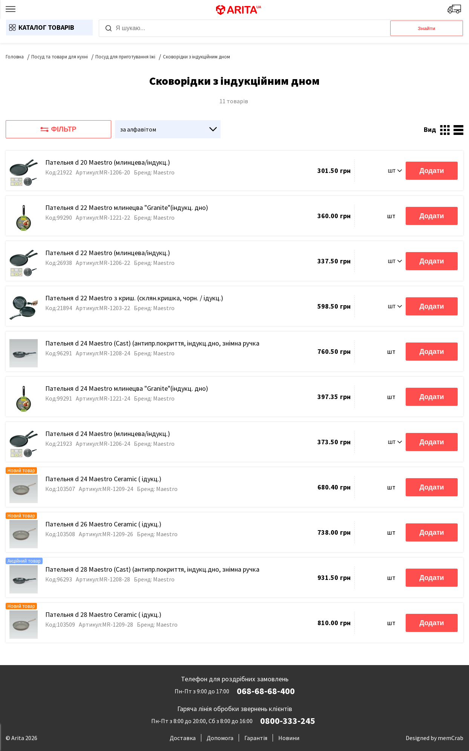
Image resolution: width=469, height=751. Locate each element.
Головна (15, 57)
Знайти (426, 28)
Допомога (220, 738)
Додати (431, 170)
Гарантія (255, 738)
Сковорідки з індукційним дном (196, 57)
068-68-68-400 (266, 691)
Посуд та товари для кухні (59, 57)
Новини (288, 738)
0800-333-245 (287, 721)
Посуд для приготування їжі (125, 57)
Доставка (183, 738)
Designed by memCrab (434, 738)
